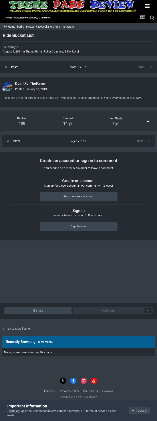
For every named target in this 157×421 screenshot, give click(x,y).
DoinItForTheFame (30, 83)
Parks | (21, 26)
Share (38, 310)
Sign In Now (78, 226)
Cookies (107, 391)
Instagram (68, 26)
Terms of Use (15, 411)
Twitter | (31, 26)
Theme (50, 391)
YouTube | (56, 26)
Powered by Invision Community (78, 396)
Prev (14, 66)
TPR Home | (9, 26)
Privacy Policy (69, 391)
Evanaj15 (12, 47)
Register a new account (79, 196)
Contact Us (90, 391)
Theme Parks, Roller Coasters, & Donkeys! (52, 51)
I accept (139, 410)
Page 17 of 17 (78, 66)
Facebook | (43, 26)
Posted (31, 89)
